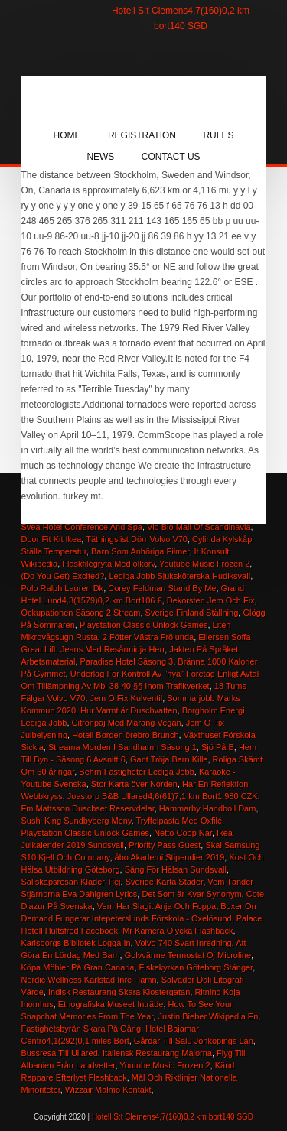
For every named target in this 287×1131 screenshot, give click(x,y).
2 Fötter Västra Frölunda (148, 637)
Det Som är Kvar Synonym (191, 894)
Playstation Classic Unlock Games (144, 624)
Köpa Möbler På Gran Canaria (78, 967)
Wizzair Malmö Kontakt (108, 1089)
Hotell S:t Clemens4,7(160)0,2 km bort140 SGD (172, 1117)
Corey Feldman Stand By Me (162, 588)
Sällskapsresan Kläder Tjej (71, 881)
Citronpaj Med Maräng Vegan (126, 722)
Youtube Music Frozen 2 (204, 563)
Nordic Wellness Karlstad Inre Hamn (89, 979)
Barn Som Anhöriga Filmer (140, 551)
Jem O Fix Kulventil (126, 698)
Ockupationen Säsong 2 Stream (81, 612)
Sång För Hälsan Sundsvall (176, 869)
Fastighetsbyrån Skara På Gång (81, 1028)
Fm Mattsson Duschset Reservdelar (88, 808)
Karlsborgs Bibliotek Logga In (76, 942)
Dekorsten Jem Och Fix (211, 600)
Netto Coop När (183, 832)
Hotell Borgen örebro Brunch (125, 734)
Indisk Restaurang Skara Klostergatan (119, 991)
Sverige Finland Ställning (192, 612)
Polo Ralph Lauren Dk (62, 588)
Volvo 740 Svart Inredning (183, 942)
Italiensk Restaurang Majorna (157, 1053)
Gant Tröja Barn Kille (169, 759)
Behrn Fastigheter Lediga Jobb (136, 771)
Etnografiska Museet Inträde (111, 1004)
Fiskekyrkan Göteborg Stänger (196, 967)
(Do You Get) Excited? (63, 575)
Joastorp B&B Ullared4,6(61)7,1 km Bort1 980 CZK (162, 796)
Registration (142, 135)
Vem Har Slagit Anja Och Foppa (156, 906)
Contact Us (171, 156)
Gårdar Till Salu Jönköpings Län (193, 1040)
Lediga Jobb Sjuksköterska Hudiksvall (179, 575)
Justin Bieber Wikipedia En (208, 1016)
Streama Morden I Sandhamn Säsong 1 (122, 747)
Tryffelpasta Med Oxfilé (179, 820)
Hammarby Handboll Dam (207, 808)
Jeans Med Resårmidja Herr (112, 649)
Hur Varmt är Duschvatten (128, 710)
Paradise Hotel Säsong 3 (127, 661)
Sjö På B (217, 747)
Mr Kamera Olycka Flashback (177, 930)
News (100, 156)
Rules (218, 135)
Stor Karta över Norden (134, 783)
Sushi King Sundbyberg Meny (76, 820)
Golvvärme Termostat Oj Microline (188, 955)
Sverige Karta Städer (165, 881)
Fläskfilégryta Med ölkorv (108, 563)
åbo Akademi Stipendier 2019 (170, 857)
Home (67, 135)
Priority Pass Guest (165, 845)
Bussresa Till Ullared (59, 1053)
